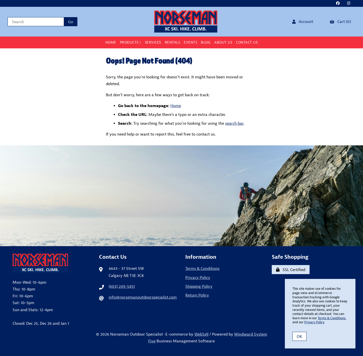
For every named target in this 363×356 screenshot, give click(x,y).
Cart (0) (340, 21)
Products (130, 42)
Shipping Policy (199, 286)
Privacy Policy (197, 277)
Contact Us (247, 42)
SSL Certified (290, 269)
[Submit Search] (70, 21)
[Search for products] (36, 21)
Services (153, 42)
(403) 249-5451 (122, 286)
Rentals (172, 42)
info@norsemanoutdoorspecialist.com (143, 297)
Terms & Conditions (202, 268)
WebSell (201, 334)
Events (190, 42)
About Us (223, 42)
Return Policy (197, 295)
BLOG (205, 42)
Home (110, 42)
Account (302, 21)
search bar (234, 123)
